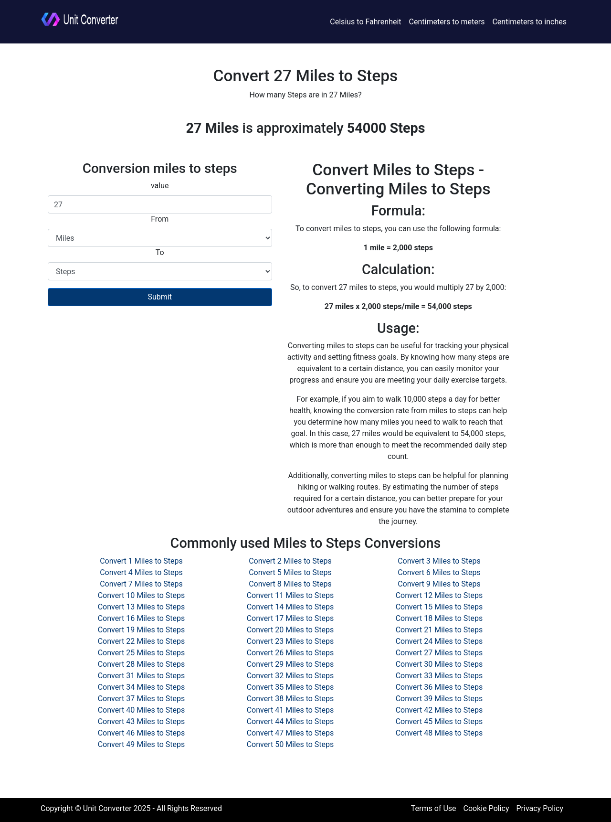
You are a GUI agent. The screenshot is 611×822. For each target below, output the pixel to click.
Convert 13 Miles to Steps (141, 606)
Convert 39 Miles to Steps (439, 698)
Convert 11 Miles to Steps (290, 595)
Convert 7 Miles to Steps (141, 583)
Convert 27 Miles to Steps (439, 652)
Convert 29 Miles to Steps (290, 664)
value (160, 185)
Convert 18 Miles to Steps (439, 618)
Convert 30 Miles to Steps (439, 664)
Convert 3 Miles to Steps (439, 561)
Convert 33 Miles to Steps (439, 675)
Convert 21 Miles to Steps (439, 629)
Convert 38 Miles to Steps (290, 698)
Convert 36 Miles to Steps (439, 687)
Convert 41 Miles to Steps (290, 710)
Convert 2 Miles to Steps (290, 561)
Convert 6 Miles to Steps (439, 572)
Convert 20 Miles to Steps (290, 629)
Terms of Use (433, 808)
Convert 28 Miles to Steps (141, 664)
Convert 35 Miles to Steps (290, 687)
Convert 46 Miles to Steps (141, 732)
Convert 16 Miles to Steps (141, 618)
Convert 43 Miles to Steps (141, 721)
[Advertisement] (160, 382)
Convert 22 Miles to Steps (141, 641)
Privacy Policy (540, 808)
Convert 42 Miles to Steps (439, 710)
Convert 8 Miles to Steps (290, 583)
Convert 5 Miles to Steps (290, 572)
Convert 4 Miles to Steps (141, 572)
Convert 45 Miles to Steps (439, 721)
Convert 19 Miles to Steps (141, 629)
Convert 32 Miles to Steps (290, 675)
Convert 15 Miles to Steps (439, 606)
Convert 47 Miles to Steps (290, 732)
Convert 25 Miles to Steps (141, 652)
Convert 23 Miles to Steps (290, 641)
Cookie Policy (486, 808)
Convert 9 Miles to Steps (439, 583)
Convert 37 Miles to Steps (141, 698)
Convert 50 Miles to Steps (290, 744)
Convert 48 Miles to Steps (439, 732)
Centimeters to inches (529, 21)
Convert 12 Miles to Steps (439, 595)
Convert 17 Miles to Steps (290, 618)
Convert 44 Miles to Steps (290, 721)
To (160, 252)
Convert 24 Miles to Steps (439, 641)
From (160, 219)
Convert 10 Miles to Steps (141, 595)
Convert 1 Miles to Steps (141, 561)
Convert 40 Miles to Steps (141, 710)
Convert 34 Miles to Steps (141, 687)
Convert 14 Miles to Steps (290, 606)
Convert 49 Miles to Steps (141, 744)
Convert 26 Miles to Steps (290, 652)
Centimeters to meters (447, 21)
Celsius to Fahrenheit (365, 21)
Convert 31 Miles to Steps (141, 675)
